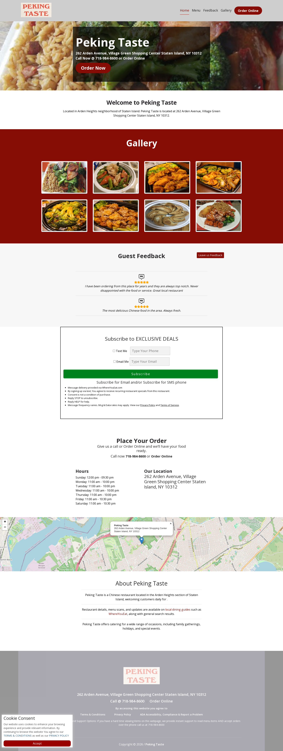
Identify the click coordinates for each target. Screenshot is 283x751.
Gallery (226, 10)
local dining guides (177, 610)
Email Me (121, 362)
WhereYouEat (118, 614)
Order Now (93, 68)
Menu (196, 10)
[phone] (150, 350)
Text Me (121, 351)
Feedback (210, 10)
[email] (149, 361)
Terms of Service (169, 405)
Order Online (248, 10)
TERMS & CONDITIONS (18, 735)
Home (184, 10)
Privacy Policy (147, 405)
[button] (141, 540)
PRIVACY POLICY (58, 735)
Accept (37, 743)
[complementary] (141, 544)
